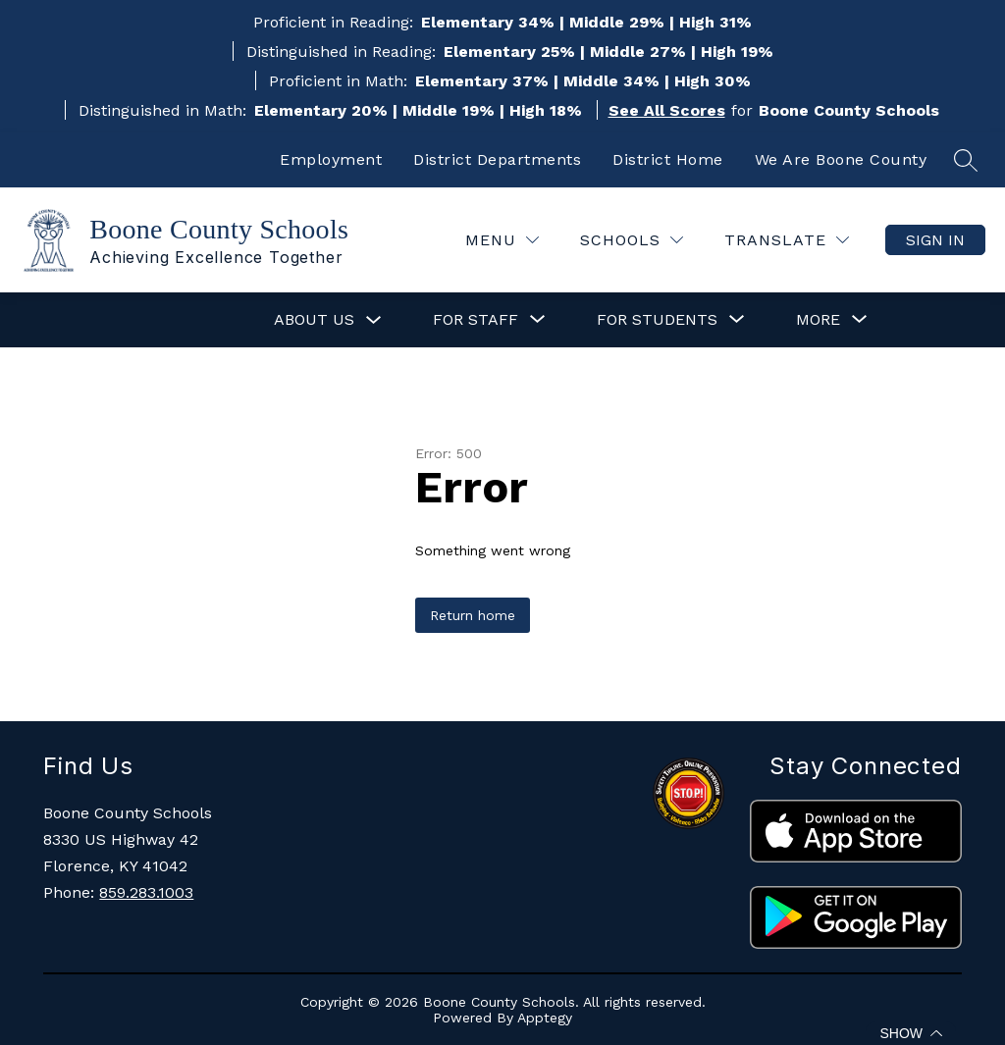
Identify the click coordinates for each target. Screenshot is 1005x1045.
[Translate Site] (786, 240)
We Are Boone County (841, 159)
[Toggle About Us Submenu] (374, 320)
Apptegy (544, 1017)
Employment (331, 159)
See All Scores (666, 110)
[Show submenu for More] (818, 320)
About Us (314, 319)
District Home (667, 159)
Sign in (935, 240)
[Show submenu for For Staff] (475, 320)
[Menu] (502, 240)
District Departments (497, 159)
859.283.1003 (146, 892)
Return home (472, 615)
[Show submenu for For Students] (657, 320)
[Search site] (966, 160)
